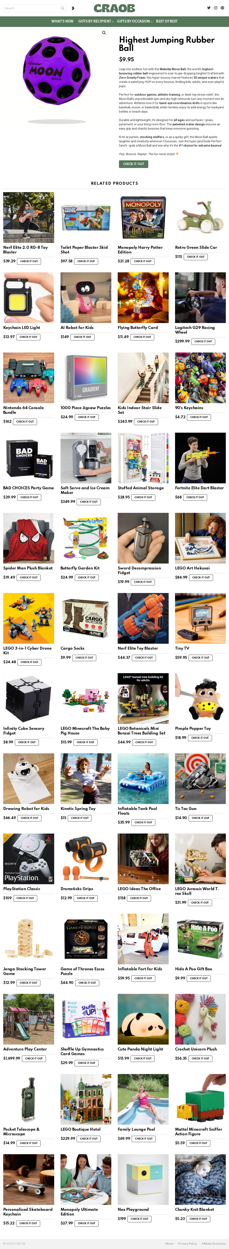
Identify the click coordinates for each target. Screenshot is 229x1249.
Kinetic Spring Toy (78, 809)
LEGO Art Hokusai (192, 568)
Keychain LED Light (21, 328)
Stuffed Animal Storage (141, 488)
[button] (104, 33)
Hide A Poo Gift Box (193, 969)
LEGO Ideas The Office (139, 889)
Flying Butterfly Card (138, 328)
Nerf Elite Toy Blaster (138, 648)
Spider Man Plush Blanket (28, 568)
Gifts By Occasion (133, 22)
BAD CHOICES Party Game (28, 488)
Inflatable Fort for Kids (140, 969)
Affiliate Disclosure (214, 1243)
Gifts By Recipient (94, 22)
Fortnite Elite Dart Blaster (199, 488)
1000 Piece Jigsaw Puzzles (86, 408)
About (169, 1243)
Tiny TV (182, 648)
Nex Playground (133, 1210)
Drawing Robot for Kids (26, 809)
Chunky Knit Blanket (194, 1210)
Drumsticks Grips (77, 889)
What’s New (62, 21)
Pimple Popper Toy (193, 729)
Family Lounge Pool (136, 1129)
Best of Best (167, 21)
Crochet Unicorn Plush (196, 1049)
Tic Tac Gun (185, 809)
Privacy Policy (187, 1243)
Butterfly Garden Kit (80, 568)
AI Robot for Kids (77, 328)
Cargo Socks (73, 648)
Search (62, 9)
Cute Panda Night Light (140, 1049)
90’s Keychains (189, 408)
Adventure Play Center (25, 1049)
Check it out (133, 164)
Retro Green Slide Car (196, 248)
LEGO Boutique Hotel (80, 1129)
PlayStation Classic (21, 889)
